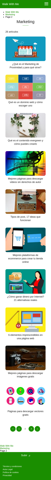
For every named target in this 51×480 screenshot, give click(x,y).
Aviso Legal (8, 469)
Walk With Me (10, 4)
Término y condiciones (12, 466)
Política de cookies (11, 472)
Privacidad (7, 475)
